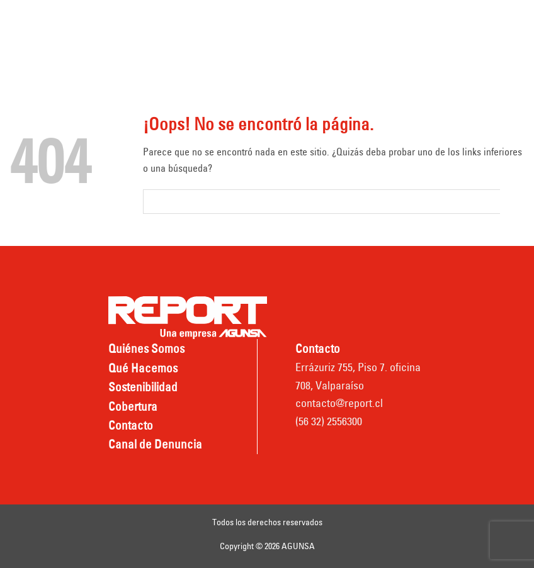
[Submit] (512, 201)
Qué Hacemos (143, 368)
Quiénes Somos (146, 348)
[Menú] (21, 37)
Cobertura (132, 406)
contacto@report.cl (339, 403)
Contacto (130, 425)
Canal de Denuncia (155, 444)
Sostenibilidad (143, 386)
